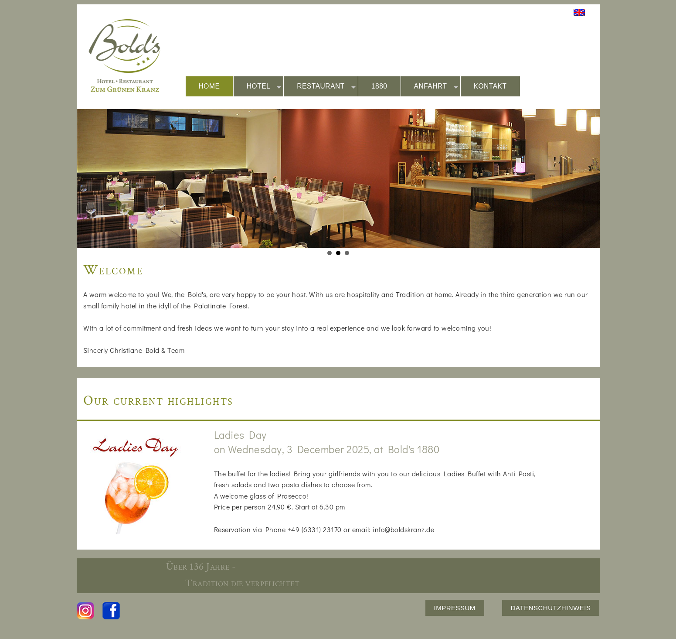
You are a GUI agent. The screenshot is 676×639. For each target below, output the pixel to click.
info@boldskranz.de (403, 529)
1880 (379, 86)
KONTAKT (490, 86)
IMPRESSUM (455, 608)
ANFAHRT (436, 86)
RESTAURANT (326, 86)
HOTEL (264, 86)
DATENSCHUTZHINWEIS (551, 608)
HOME (209, 86)
